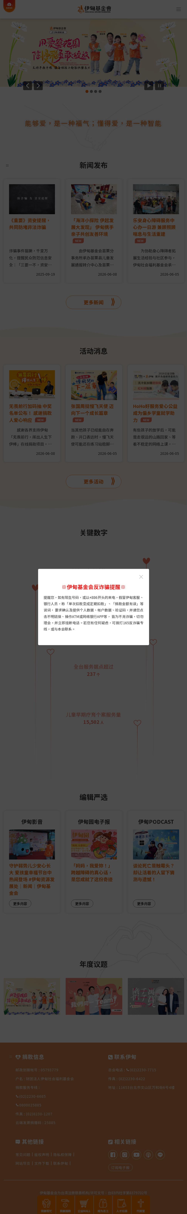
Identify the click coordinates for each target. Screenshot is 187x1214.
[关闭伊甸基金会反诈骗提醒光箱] (141, 576)
